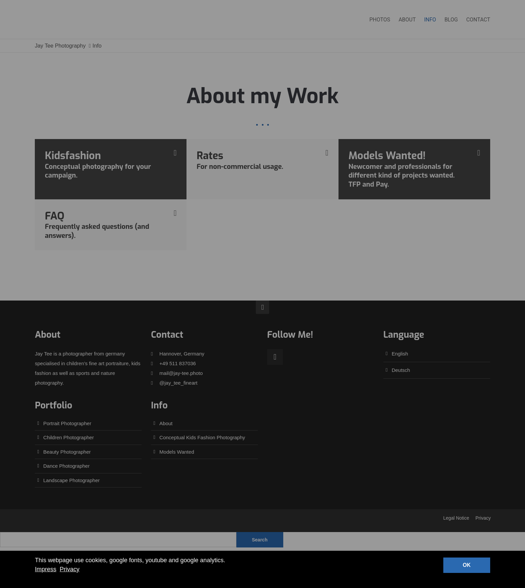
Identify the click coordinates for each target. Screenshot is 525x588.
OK (467, 565)
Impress (45, 569)
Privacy (69, 569)
